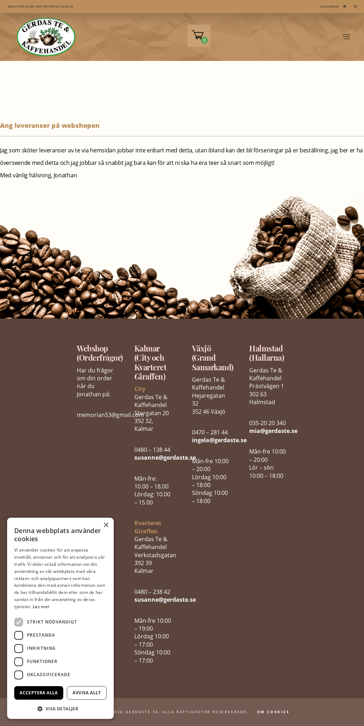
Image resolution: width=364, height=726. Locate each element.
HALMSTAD (66, 6)
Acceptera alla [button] (39, 693)
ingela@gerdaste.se (219, 440)
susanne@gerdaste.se (165, 457)
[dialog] (60, 618)
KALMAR (29, 6)
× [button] (105, 525)
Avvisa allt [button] (87, 693)
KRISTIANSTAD (51, 6)
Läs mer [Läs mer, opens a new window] (41, 607)
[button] (60, 708)
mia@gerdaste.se (273, 431)
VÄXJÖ (38, 6)
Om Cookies (273, 711)
